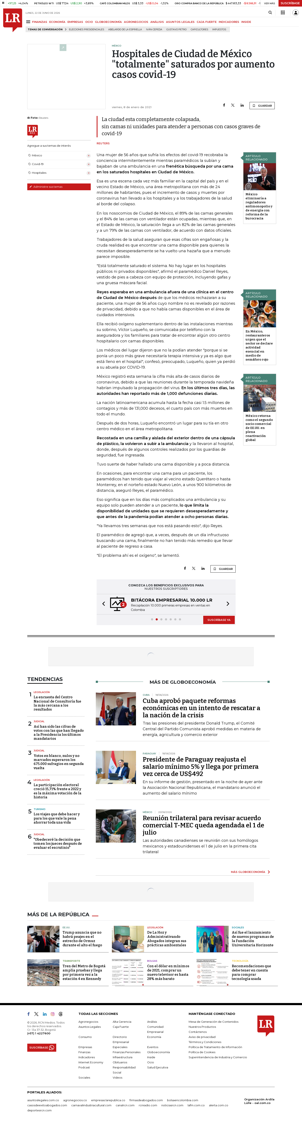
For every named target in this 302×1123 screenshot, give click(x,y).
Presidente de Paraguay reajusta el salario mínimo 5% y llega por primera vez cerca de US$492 (201, 767)
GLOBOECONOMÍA (108, 21)
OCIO (89, 21)
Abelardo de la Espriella (125, 29)
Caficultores (199, 29)
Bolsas (152, 960)
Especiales (120, 1047)
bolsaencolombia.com (182, 1100)
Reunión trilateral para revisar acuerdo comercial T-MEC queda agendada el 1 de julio (203, 825)
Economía (154, 1037)
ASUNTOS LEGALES (180, 21)
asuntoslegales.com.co (43, 1100)
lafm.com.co (196, 1105)
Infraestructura (122, 1057)
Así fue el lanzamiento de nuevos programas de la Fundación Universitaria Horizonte (253, 938)
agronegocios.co (75, 1100)
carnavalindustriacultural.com (91, 1105)
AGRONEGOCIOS (136, 21)
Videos (117, 1077)
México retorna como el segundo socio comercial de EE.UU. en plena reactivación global (259, 428)
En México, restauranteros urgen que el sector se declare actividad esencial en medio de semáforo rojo (259, 345)
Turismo (39, 809)
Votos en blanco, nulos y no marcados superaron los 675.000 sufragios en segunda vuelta (59, 762)
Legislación (42, 692)
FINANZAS (39, 21)
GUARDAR (262, 105)
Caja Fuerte (121, 1026)
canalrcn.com (125, 1105)
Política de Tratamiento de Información (215, 1047)
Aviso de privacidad (202, 1037)
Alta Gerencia (122, 1021)
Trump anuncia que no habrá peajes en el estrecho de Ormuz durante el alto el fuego (82, 938)
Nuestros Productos (202, 1026)
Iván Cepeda (154, 29)
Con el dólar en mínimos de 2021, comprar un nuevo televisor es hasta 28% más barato (168, 972)
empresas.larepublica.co (108, 1100)
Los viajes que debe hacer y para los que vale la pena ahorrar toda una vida (57, 818)
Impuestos (219, 29)
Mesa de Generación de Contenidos (213, 1021)
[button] (102, 604)
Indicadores (86, 1057)
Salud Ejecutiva (157, 1067)
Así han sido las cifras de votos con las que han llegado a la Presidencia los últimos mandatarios (59, 733)
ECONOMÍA (57, 21)
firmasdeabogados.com (146, 1100)
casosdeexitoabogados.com (47, 1105)
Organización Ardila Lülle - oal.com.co (259, 1101)
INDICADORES (229, 21)
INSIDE (246, 21)
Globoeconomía (158, 1052)
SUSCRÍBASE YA (219, 619)
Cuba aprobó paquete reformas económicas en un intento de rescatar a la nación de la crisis (201, 708)
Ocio (150, 1062)
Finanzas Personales (126, 1052)
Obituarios (120, 1062)
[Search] (270, 13)
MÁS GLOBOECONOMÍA (248, 872)
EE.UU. (66, 927)
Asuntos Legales (89, 1026)
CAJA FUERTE (207, 21)
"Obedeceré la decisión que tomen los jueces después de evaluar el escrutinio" (58, 844)
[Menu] (29, 22)
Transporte (71, 960)
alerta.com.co (218, 1105)
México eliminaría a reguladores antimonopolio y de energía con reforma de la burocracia (259, 206)
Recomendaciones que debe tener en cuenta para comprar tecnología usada (251, 972)
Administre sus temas (45, 186)
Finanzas (84, 1052)
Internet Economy (90, 1062)
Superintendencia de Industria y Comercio (218, 1057)
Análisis (152, 1021)
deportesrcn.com (39, 1110)
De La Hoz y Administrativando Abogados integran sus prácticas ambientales (166, 938)
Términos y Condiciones (205, 1042)
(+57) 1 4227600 (38, 1033)
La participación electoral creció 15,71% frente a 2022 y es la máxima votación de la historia (57, 791)
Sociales (238, 927)
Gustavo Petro (176, 29)
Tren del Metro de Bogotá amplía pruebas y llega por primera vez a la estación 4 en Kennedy (84, 972)
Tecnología (240, 960)
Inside (151, 1057)
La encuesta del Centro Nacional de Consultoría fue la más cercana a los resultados (57, 703)
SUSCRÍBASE (290, 3)
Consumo (85, 1037)
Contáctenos (198, 1031)
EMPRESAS (75, 21)
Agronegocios (88, 1021)
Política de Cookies (202, 1052)
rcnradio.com (148, 1105)
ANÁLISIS (157, 21)
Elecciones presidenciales (86, 29)
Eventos (152, 1047)
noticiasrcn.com (172, 1105)
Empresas (85, 1047)
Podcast (84, 1067)
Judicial (39, 721)
